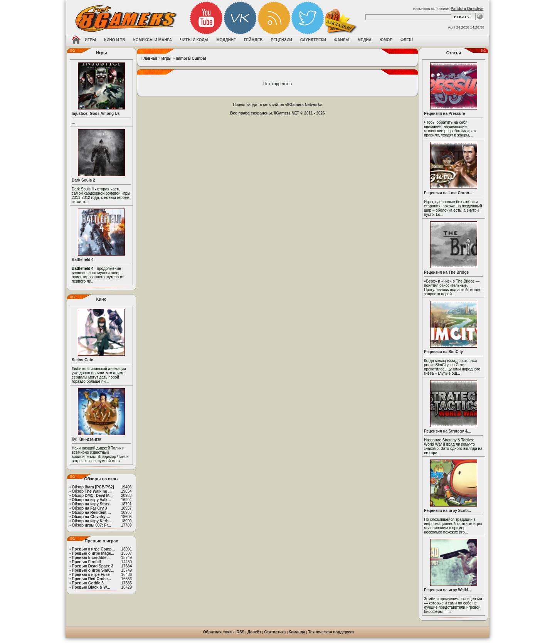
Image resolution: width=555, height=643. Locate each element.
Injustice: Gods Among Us (96, 113)
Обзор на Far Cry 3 (89, 508)
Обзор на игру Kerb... (92, 521)
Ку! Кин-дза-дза (86, 439)
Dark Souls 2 (83, 180)
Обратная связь (218, 632)
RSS (241, 632)
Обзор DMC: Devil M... (92, 495)
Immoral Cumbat (191, 58)
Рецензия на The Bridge (446, 272)
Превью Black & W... (91, 587)
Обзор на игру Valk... (91, 500)
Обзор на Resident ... (91, 512)
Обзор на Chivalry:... (91, 517)
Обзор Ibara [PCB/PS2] (93, 487)
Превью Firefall (86, 562)
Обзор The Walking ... (91, 491)
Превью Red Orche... (91, 579)
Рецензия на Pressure (444, 113)
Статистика (275, 632)
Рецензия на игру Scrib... (447, 510)
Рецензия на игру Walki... (447, 590)
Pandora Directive (467, 9)
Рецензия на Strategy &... (447, 431)
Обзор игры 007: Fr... (91, 525)
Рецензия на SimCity (443, 352)
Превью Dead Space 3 (92, 566)
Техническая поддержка (331, 632)
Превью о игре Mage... (93, 553)
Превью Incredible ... (91, 557)
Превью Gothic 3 (87, 583)
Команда (297, 632)
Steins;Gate (82, 360)
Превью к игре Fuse (90, 574)
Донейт (254, 632)
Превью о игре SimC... (93, 570)
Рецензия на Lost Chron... (448, 193)
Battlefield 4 (83, 260)
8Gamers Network (303, 105)
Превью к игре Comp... (93, 549)
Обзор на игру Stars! (91, 504)
